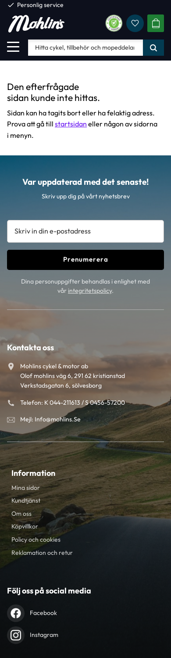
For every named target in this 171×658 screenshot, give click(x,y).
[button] (13, 46)
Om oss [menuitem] (21, 514)
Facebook (43, 613)
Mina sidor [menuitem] (25, 488)
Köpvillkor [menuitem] (24, 526)
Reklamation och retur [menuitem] (42, 553)
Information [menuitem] (33, 473)
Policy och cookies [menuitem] (36, 539)
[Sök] (153, 47)
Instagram (44, 635)
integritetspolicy (90, 291)
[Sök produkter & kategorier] (85, 47)
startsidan (71, 123)
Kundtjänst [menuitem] (25, 500)
